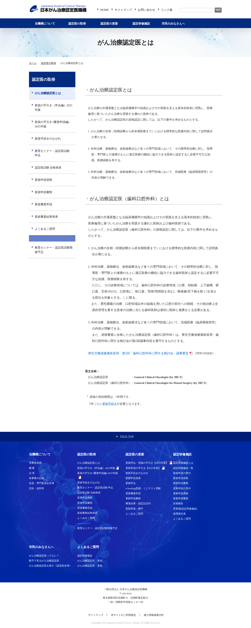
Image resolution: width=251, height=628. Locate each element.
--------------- (52, 238)
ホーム (33, 63)
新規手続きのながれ (48, 138)
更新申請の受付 (182, 488)
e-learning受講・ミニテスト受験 (143, 488)
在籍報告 (178, 503)
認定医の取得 (77, 23)
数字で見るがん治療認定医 (44, 560)
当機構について (45, 23)
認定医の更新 (109, 23)
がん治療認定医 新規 (89, 560)
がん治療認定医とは (48, 93)
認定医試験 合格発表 (48, 167)
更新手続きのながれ (137, 473)
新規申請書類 (43, 192)
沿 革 (32, 473)
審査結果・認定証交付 (138, 503)
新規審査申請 (43, 204)
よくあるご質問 (45, 228)
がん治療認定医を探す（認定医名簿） (50, 565)
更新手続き (109, 403)
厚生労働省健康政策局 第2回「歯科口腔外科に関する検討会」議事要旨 (138, 353)
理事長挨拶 (35, 462)
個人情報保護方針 (154, 615)
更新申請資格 (133, 478)
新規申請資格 (43, 179)
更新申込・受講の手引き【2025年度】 (147, 462)
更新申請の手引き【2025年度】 (143, 468)
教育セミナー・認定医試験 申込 (52, 153)
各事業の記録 (36, 478)
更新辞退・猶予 (134, 508)
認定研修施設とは (183, 462)
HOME (104, 9)
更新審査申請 (133, 493)
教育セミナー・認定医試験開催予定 (53, 250)
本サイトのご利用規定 (123, 615)
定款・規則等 (36, 488)
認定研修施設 (141, 23)
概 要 (32, 468)
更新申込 (131, 483)
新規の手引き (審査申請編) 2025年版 (52, 124)
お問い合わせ (146, 9)
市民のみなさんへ (173, 23)
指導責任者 (179, 513)
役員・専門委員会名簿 (41, 483)
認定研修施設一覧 (183, 468)
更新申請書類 (133, 498)
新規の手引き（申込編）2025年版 (53, 107)
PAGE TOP (127, 436)
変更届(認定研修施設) (185, 508)
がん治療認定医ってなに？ (44, 555)
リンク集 (167, 9)
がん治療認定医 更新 (89, 565)
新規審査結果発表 (46, 216)
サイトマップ (123, 9)
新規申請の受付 (182, 473)
